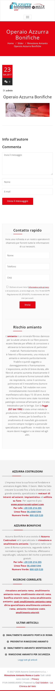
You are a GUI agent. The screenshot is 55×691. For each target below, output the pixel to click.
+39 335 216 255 (33, 507)
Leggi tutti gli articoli (27, 660)
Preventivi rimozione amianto (29, 641)
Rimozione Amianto (37, 43)
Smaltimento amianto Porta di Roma (29, 635)
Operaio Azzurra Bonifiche (27, 96)
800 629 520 (36, 515)
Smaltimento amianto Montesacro (29, 647)
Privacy (35, 679)
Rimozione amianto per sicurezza (29, 654)
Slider (20, 43)
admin (9, 90)
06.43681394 (34, 511)
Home (10, 43)
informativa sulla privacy (38, 287)
